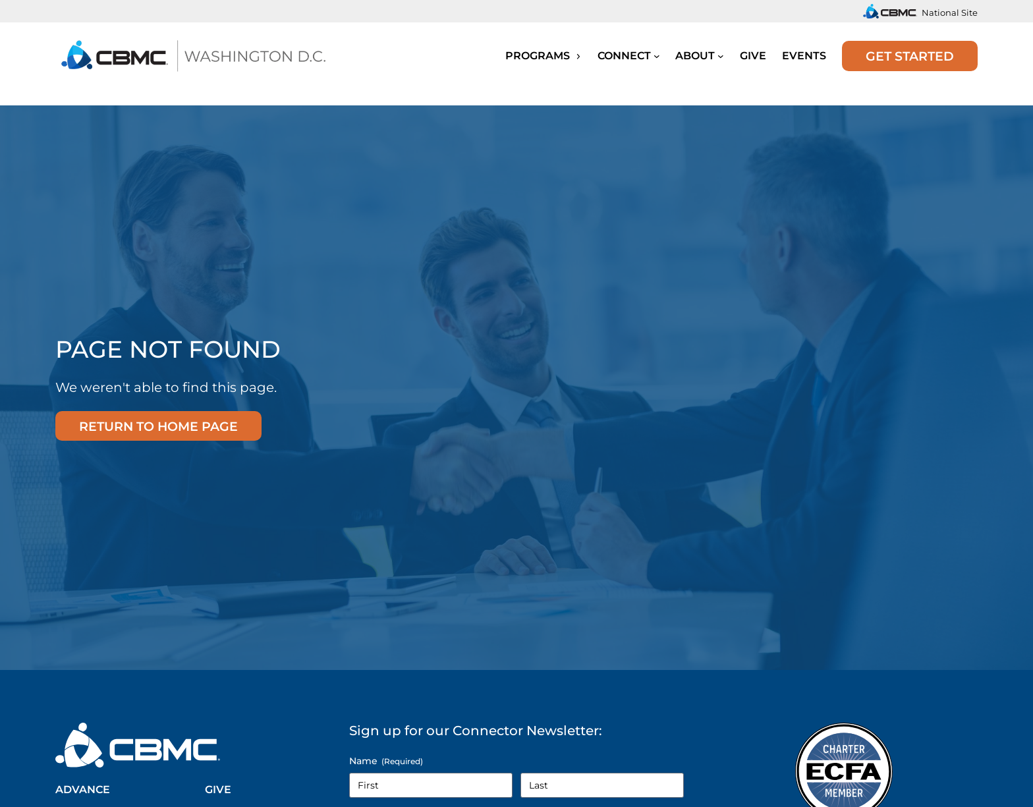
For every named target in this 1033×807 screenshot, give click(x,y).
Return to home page (158, 426)
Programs (543, 55)
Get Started (910, 56)
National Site (950, 12)
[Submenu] (657, 56)
